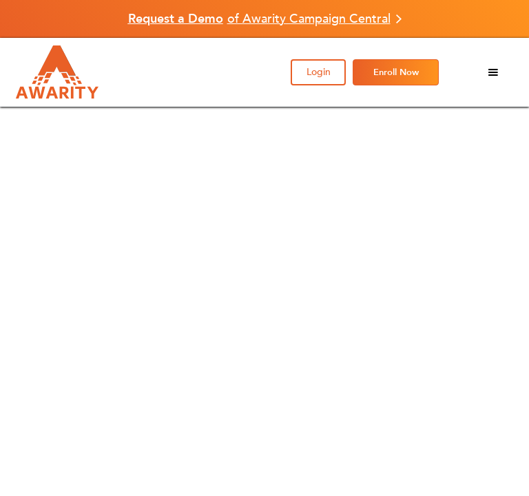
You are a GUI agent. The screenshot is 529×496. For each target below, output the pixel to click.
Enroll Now (396, 72)
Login (319, 72)
